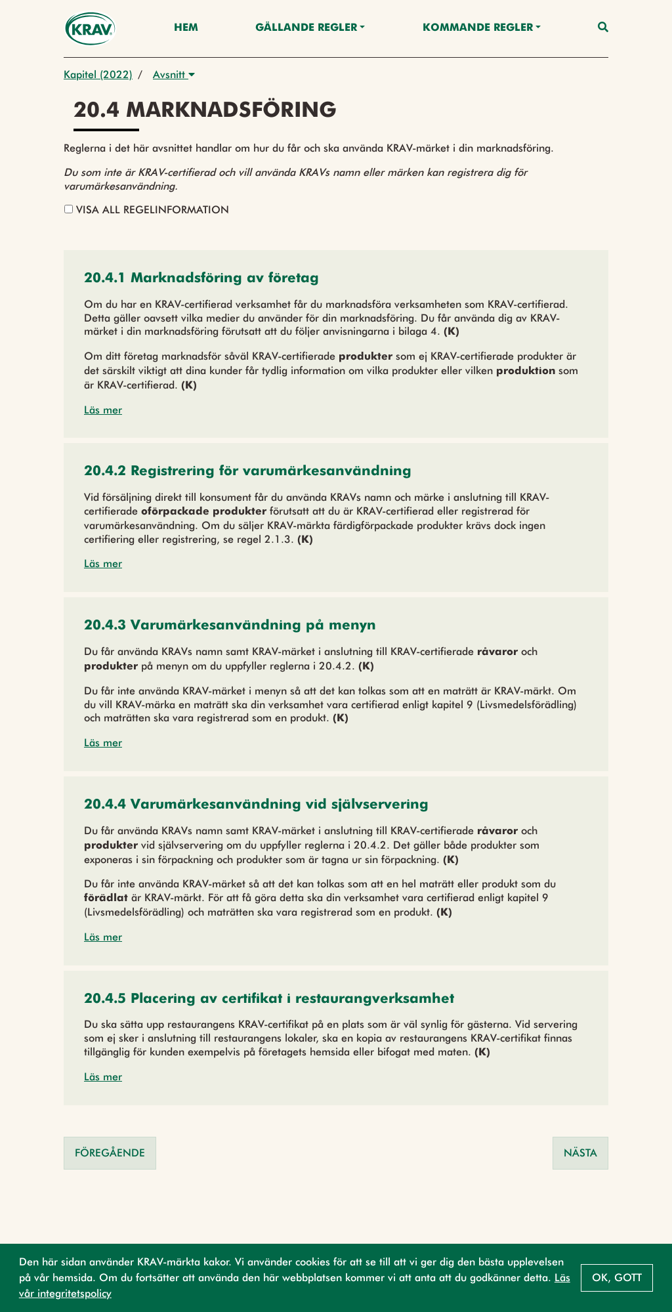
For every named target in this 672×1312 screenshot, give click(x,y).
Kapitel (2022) (98, 74)
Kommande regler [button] (478, 28)
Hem (186, 28)
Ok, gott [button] (617, 1277)
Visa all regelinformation (146, 209)
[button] (201, 279)
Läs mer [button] (103, 410)
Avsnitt (174, 74)
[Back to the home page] (90, 29)
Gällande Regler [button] (306, 28)
